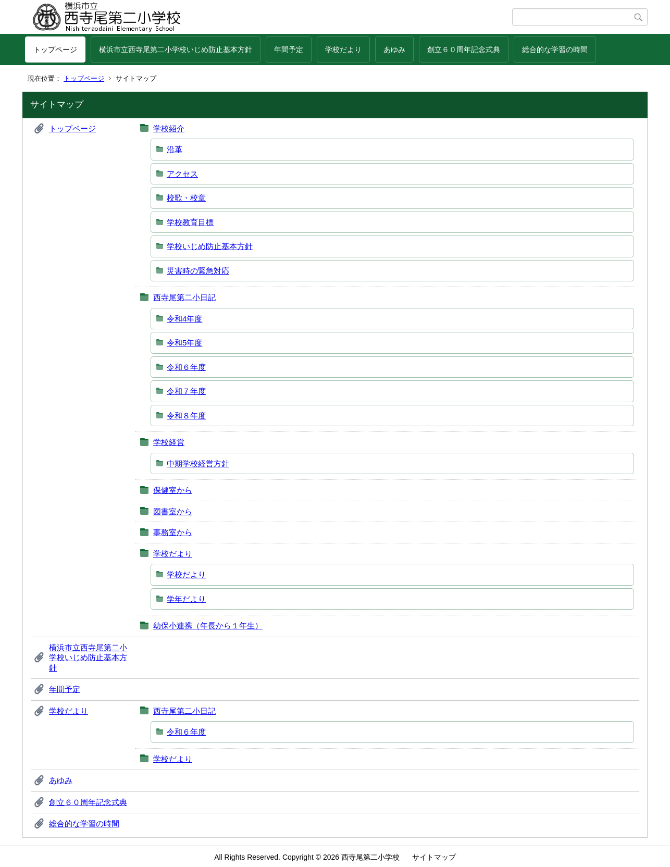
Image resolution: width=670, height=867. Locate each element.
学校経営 (168, 442)
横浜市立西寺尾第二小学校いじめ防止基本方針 (175, 49)
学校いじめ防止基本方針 (210, 246)
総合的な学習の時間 (555, 49)
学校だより (343, 49)
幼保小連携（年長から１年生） (208, 625)
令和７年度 (186, 391)
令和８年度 (186, 415)
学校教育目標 (190, 222)
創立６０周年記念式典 (463, 49)
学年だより (186, 598)
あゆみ (394, 49)
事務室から (172, 532)
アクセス (182, 173)
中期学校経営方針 (198, 463)
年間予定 (288, 49)
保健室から (172, 490)
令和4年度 (184, 318)
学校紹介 (168, 128)
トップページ (55, 49)
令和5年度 (184, 342)
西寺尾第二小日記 (184, 297)
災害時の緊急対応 (198, 270)
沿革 (174, 149)
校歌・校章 (186, 197)
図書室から (172, 511)
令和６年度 (186, 367)
